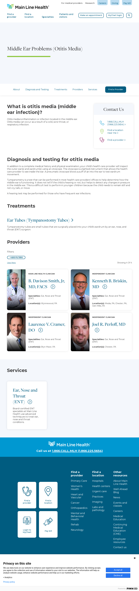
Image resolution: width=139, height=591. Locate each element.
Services (92, 89)
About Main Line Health (120, 482)
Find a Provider (115, 89)
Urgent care (99, 491)
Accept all (118, 570)
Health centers (101, 486)
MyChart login (115, 15)
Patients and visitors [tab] (66, 15)
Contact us (120, 547)
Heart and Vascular (77, 496)
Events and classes (120, 504)
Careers (102, 3)
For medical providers (72, 3)
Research (90, 3)
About (16, 89)
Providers (77, 89)
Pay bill (127, 3)
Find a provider (77, 473)
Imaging (97, 501)
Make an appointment (91, 15)
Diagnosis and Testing (37, 89)
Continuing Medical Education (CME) (120, 529)
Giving (115, 3)
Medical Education (119, 518)
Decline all (118, 575)
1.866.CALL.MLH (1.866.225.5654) (77, 451)
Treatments (60, 89)
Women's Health (76, 488)
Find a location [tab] (29, 15)
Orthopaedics (79, 507)
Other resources (120, 473)
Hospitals (97, 480)
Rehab (75, 524)
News (116, 497)
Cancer (75, 502)
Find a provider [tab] (11, 15)
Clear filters (11, 263)
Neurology (77, 529)
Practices (97, 496)
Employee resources (119, 541)
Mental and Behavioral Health (78, 516)
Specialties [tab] (48, 17)
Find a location (98, 473)
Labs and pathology (98, 509)
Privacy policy (9, 582)
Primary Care (79, 480)
